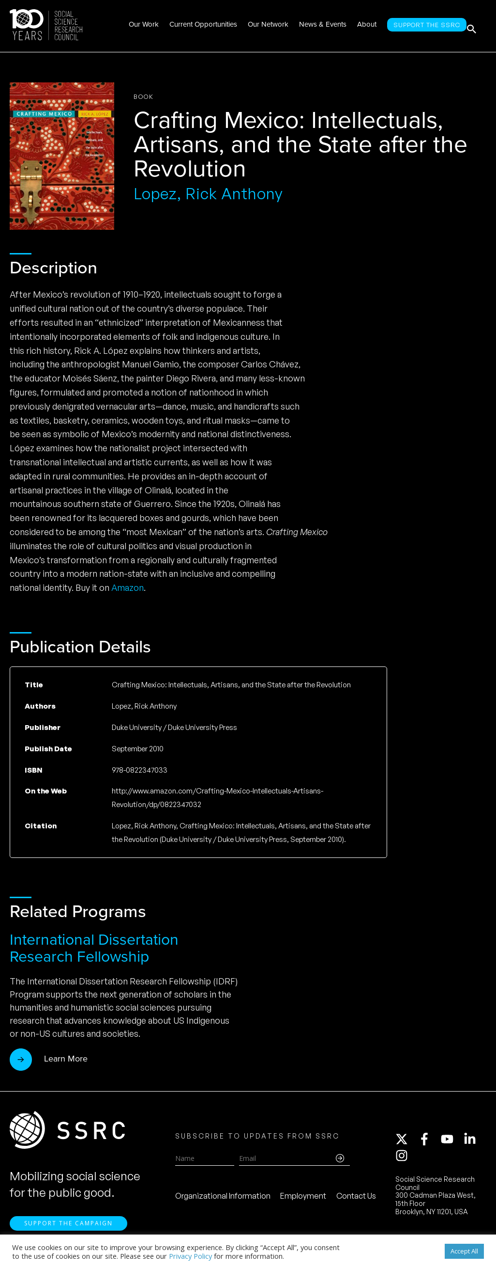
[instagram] (403, 1159)
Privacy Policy (190, 1256)
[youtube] (451, 1142)
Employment (303, 1199)
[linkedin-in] (474, 1142)
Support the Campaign (68, 1230)
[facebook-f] (428, 1142)
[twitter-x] (406, 1142)
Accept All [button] (464, 1251)
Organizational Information (223, 1199)
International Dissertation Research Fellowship (94, 948)
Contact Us (356, 1199)
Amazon (127, 587)
